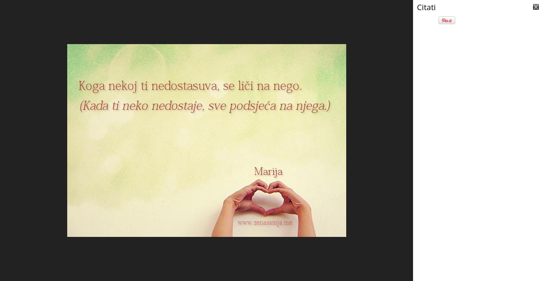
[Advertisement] (477, 230)
